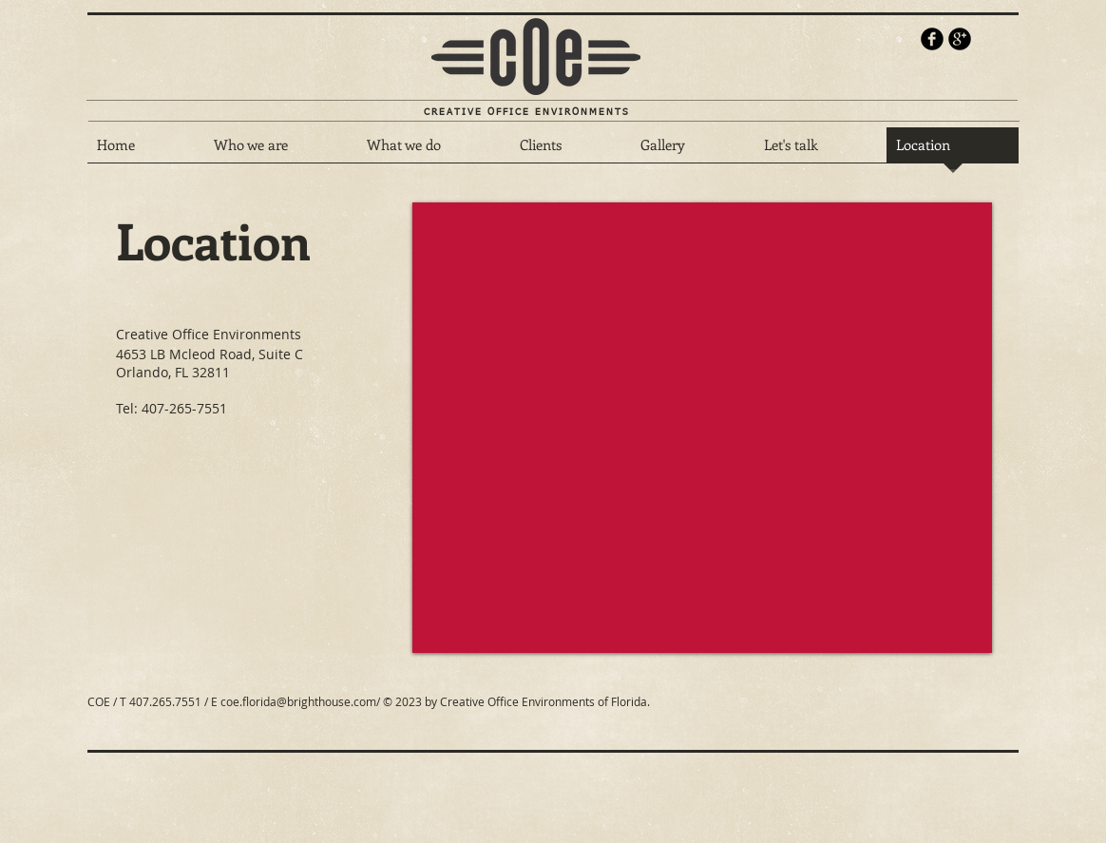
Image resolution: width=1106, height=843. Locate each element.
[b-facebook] (932, 39)
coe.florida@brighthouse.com (298, 701)
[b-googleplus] (959, 39)
